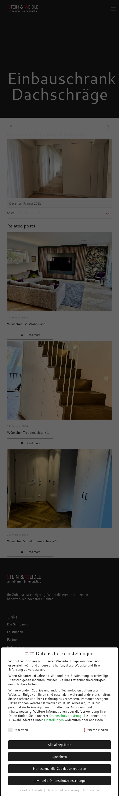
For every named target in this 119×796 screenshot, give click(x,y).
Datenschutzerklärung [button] (63, 790)
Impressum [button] (91, 790)
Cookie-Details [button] (31, 790)
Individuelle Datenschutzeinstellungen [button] (59, 780)
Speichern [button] (59, 757)
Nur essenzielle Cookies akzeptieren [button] (59, 768)
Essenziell (18, 730)
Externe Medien (94, 730)
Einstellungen (54, 720)
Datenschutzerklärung (65, 715)
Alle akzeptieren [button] (59, 744)
